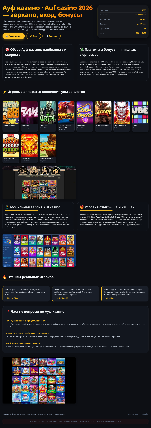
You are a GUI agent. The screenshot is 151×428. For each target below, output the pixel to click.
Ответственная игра (45, 414)
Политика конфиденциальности (14, 414)
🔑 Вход (33, 36)
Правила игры (31, 414)
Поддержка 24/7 (59, 414)
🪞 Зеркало (51, 36)
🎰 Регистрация (13, 36)
